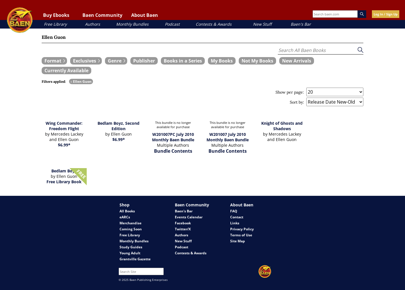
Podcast (172, 24)
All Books (127, 211)
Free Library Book (64, 181)
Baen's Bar (301, 24)
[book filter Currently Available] (66, 70)
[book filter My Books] (222, 61)
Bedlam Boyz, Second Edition (118, 125)
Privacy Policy (242, 229)
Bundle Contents (173, 151)
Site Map (237, 241)
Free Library (55, 24)
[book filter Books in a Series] (183, 61)
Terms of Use (241, 235)
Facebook (183, 223)
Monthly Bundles (132, 24)
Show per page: (290, 92)
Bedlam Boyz (64, 171)
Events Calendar (188, 217)
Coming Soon (131, 229)
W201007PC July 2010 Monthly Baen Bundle (173, 137)
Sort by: (297, 102)
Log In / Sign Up (386, 14)
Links (234, 223)
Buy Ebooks (56, 15)
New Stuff (262, 24)
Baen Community (102, 15)
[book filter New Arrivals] (296, 61)
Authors (92, 24)
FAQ (233, 211)
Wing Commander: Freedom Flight (64, 125)
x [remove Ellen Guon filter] (71, 81)
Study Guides (131, 247)
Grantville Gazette (135, 259)
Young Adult (130, 253)
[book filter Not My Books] (257, 61)
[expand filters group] (54, 61)
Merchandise (130, 223)
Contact (236, 217)
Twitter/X (183, 229)
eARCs (125, 217)
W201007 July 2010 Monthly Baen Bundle (227, 137)
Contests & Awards (214, 24)
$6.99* (64, 145)
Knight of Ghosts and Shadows (282, 125)
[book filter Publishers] (144, 61)
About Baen (144, 15)
